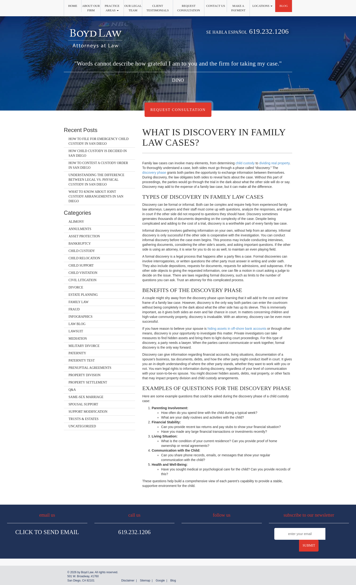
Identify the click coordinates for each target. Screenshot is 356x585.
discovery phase (154, 172)
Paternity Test (82, 360)
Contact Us (215, 6)
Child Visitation (83, 273)
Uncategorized (82, 426)
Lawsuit (76, 331)
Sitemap (145, 580)
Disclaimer (127, 580)
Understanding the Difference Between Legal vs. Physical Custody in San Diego (96, 179)
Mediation (78, 338)
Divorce (76, 287)
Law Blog (77, 324)
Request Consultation (188, 8)
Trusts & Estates (83, 419)
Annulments (80, 229)
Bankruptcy (80, 243)
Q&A (72, 389)
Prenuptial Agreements (90, 368)
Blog (283, 6)
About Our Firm (91, 8)
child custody (245, 163)
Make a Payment (238, 8)
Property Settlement (88, 382)
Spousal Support (83, 404)
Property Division (85, 375)
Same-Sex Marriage (86, 397)
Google (160, 580)
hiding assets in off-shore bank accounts (236, 328)
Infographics (81, 316)
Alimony (76, 221)
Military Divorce (84, 346)
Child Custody (82, 251)
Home (72, 6)
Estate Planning (83, 295)
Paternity (77, 353)
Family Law (79, 302)
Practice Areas (112, 8)
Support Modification (88, 411)
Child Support (81, 265)
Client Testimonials (157, 8)
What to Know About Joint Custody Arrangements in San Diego (96, 196)
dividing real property (274, 163)
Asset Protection (84, 236)
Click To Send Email (47, 532)
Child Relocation (84, 258)
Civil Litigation (83, 280)
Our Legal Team (133, 8)
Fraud (74, 309)
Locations (262, 6)
